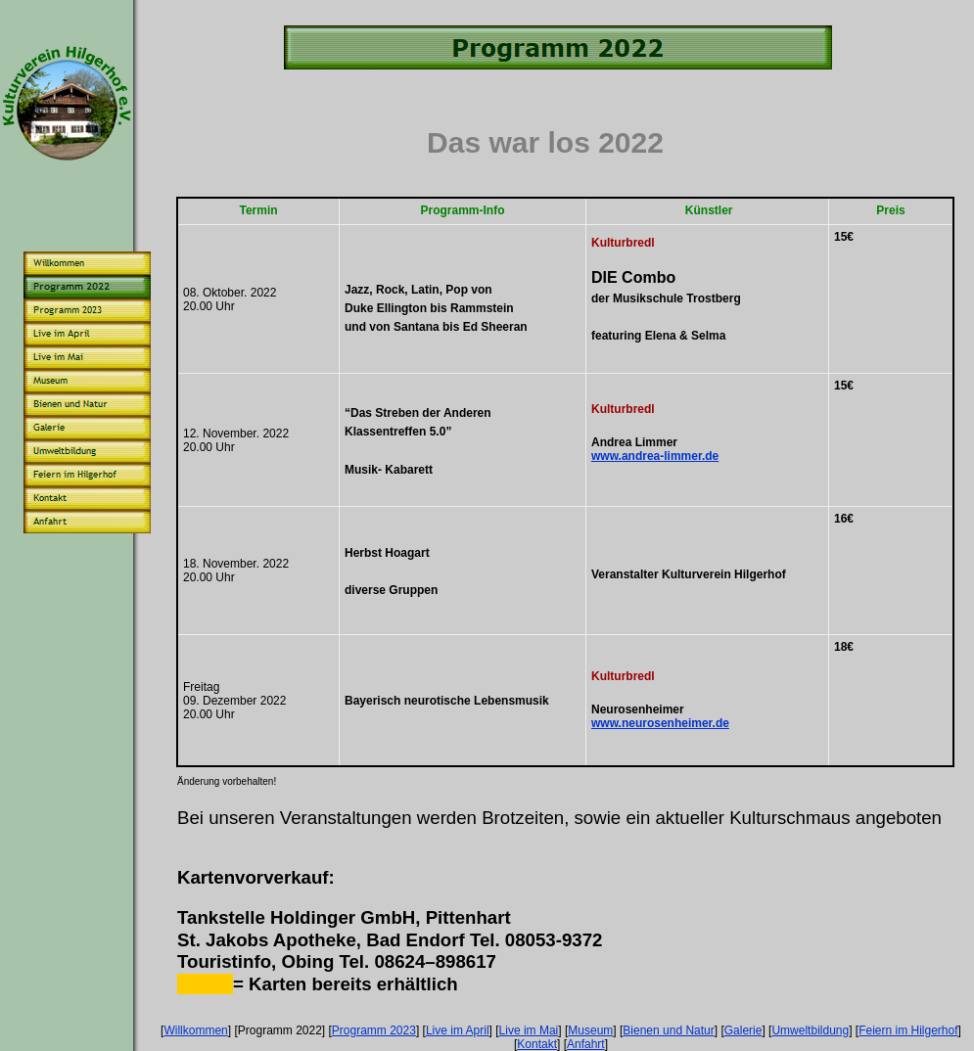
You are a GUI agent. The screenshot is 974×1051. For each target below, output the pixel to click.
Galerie (743, 1030)
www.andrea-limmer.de (655, 456)
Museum (590, 1030)
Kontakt (537, 1044)
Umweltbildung (810, 1030)
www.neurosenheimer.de (660, 723)
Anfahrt (586, 1044)
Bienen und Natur (668, 1030)
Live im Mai (529, 1030)
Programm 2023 (374, 1030)
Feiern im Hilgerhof (907, 1030)
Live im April (457, 1030)
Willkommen (195, 1030)
